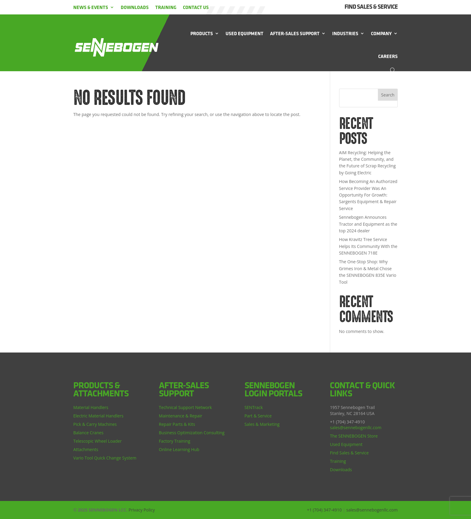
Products (201, 33)
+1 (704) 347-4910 (324, 510)
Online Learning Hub (179, 449)
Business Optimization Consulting (192, 432)
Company (381, 33)
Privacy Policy (142, 510)
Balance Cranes (88, 432)
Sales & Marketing (262, 424)
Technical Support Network (185, 407)
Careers (388, 56)
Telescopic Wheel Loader (97, 441)
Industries (345, 33)
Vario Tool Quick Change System (104, 458)
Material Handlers (90, 407)
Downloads (135, 7)
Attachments (85, 449)
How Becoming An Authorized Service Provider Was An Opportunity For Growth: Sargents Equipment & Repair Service (368, 195)
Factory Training (174, 441)
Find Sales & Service (349, 453)
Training (165, 7)
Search (387, 95)
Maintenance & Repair (180, 416)
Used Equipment (244, 33)
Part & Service (258, 416)
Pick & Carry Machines (95, 424)
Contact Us (196, 7)
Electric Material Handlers (98, 416)
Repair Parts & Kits (177, 424)
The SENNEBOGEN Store (354, 436)
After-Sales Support (295, 33)
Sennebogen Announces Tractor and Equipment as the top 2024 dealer (368, 224)
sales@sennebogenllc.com (355, 427)
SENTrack (254, 407)
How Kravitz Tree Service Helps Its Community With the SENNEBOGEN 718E (368, 246)
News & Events (90, 7)
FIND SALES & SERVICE (371, 6)
